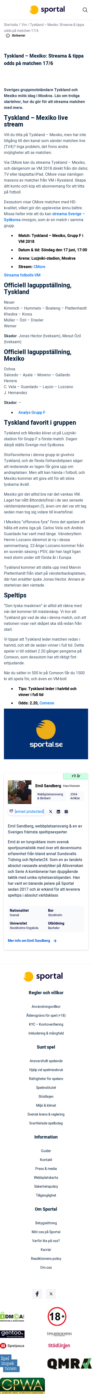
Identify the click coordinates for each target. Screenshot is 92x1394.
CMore (39, 267)
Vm (24, 24)
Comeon (46, 703)
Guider (46, 1151)
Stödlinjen (46, 1096)
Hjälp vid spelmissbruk (46, 1070)
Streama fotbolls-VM (22, 275)
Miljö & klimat (46, 1105)
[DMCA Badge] (22, 1317)
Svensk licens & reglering (46, 1114)
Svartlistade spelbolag (46, 1123)
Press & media (46, 1168)
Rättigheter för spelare (46, 1079)
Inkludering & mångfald (46, 1033)
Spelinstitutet (46, 1087)
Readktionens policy (46, 1258)
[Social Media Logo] (37, 1294)
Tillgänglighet (46, 1195)
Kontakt (46, 1160)
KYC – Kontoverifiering (46, 1024)
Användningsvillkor (46, 1006)
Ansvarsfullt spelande (46, 1061)
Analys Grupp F (31, 413)
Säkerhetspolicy (46, 1186)
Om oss (46, 1267)
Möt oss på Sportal (46, 1232)
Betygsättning (46, 1223)
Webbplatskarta (46, 1177)
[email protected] (29, 812)
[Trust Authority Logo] (22, 1334)
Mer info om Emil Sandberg (33, 941)
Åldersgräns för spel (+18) (46, 1015)
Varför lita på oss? (46, 1241)
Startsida (11, 24)
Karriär (46, 1249)
